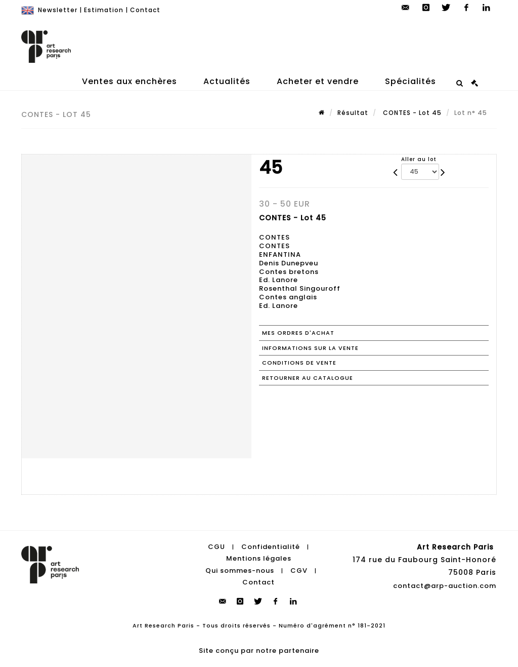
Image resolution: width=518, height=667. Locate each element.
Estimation (103, 10)
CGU (216, 547)
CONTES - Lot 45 (411, 112)
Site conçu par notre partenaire (259, 650)
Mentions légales (258, 558)
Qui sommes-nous (239, 570)
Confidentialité (270, 547)
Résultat (352, 112)
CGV (299, 570)
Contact (145, 10)
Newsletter (57, 10)
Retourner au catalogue (307, 378)
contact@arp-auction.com (444, 586)
